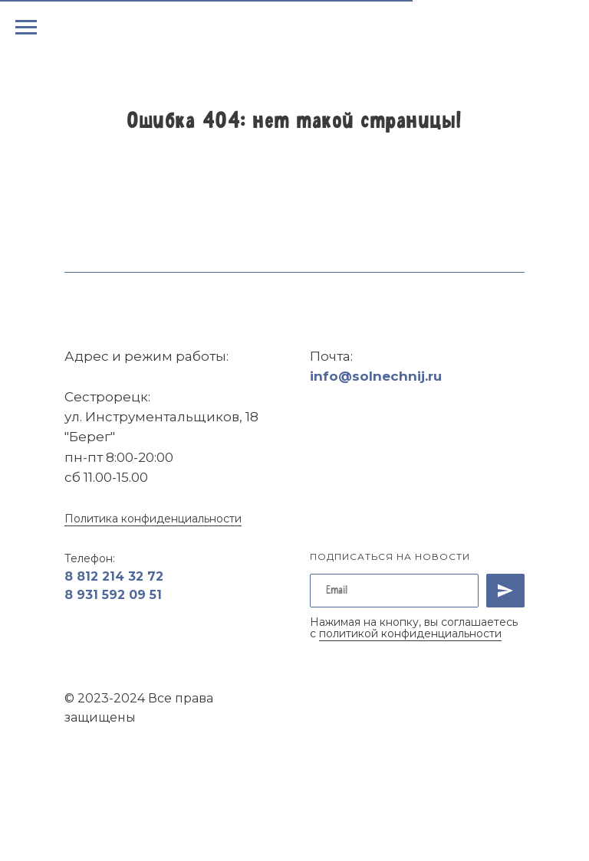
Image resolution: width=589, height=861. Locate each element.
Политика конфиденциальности (153, 518)
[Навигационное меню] (26, 27)
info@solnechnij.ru (376, 376)
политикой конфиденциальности (410, 633)
